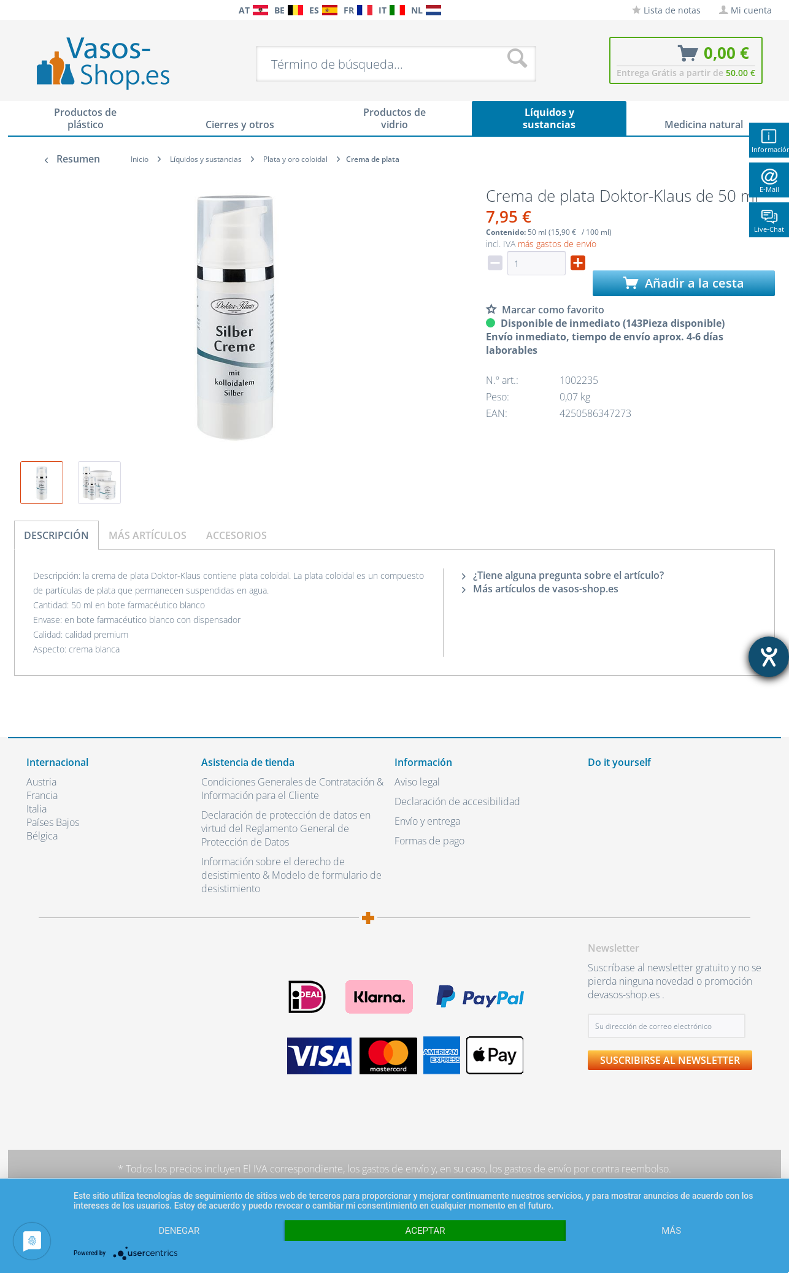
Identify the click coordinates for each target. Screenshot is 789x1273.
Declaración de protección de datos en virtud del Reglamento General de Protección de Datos (286, 828)
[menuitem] (32, 10)
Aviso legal (417, 782)
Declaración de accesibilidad (457, 801)
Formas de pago (429, 840)
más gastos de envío (557, 244)
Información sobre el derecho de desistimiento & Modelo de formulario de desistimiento (291, 875)
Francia (42, 795)
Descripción (56, 535)
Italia (36, 809)
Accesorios (236, 535)
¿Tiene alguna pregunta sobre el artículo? (563, 575)
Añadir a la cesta (683, 283)
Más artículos (148, 535)
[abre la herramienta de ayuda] (769, 656)
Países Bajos (52, 822)
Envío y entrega (427, 821)
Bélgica (42, 836)
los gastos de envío (388, 1169)
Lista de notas (666, 10)
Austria (41, 782)
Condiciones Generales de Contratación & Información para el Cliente (292, 788)
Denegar (178, 1230)
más (671, 1230)
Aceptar (425, 1230)
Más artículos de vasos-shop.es (540, 588)
